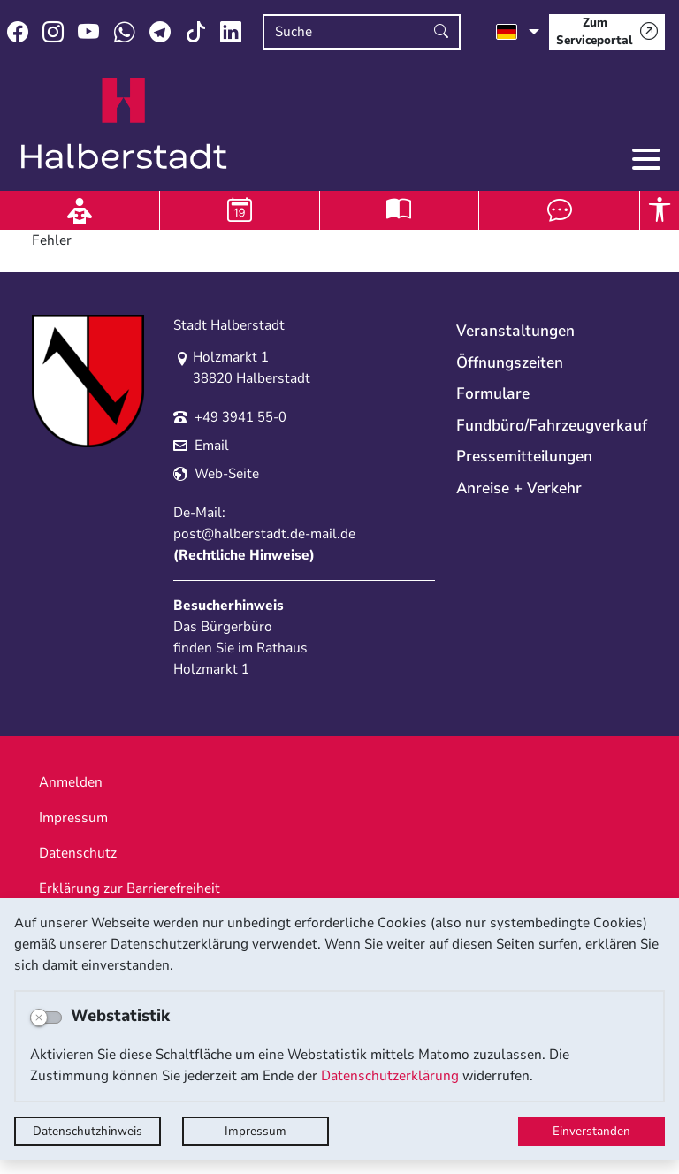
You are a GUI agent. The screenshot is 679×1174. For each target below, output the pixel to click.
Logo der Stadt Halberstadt (124, 124)
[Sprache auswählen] (517, 32)
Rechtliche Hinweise (244, 555)
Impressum (255, 1131)
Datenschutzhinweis (87, 1131)
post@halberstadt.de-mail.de (264, 534)
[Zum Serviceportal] (607, 32)
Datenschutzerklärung (390, 1076)
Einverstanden (591, 1131)
